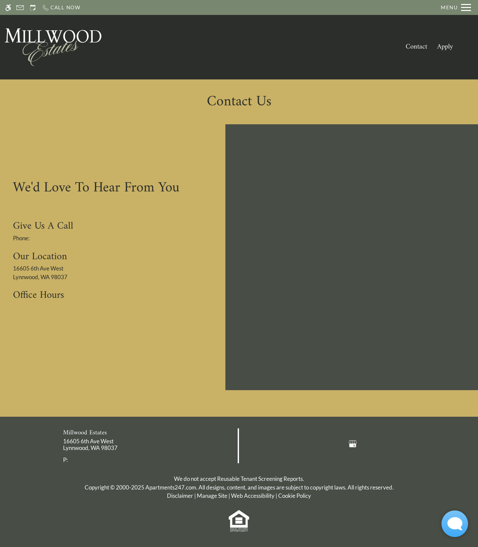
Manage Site (212, 495)
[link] (119, 445)
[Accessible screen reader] (8, 7)
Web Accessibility (253, 495)
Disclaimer (180, 495)
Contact (416, 47)
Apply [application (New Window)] (445, 47)
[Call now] (61, 7)
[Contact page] (20, 7)
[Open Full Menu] (455, 7)
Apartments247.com (170, 487)
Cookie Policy (294, 495)
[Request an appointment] (33, 7)
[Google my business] (353, 443)
